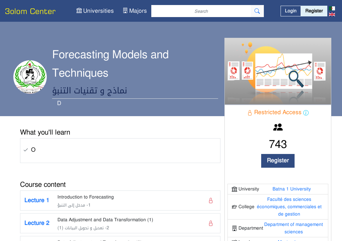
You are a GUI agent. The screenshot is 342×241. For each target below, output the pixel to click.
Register (314, 11)
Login (291, 11)
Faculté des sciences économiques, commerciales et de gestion (289, 207)
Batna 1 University (292, 189)
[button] (95, 11)
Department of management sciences (293, 228)
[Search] (201, 11)
